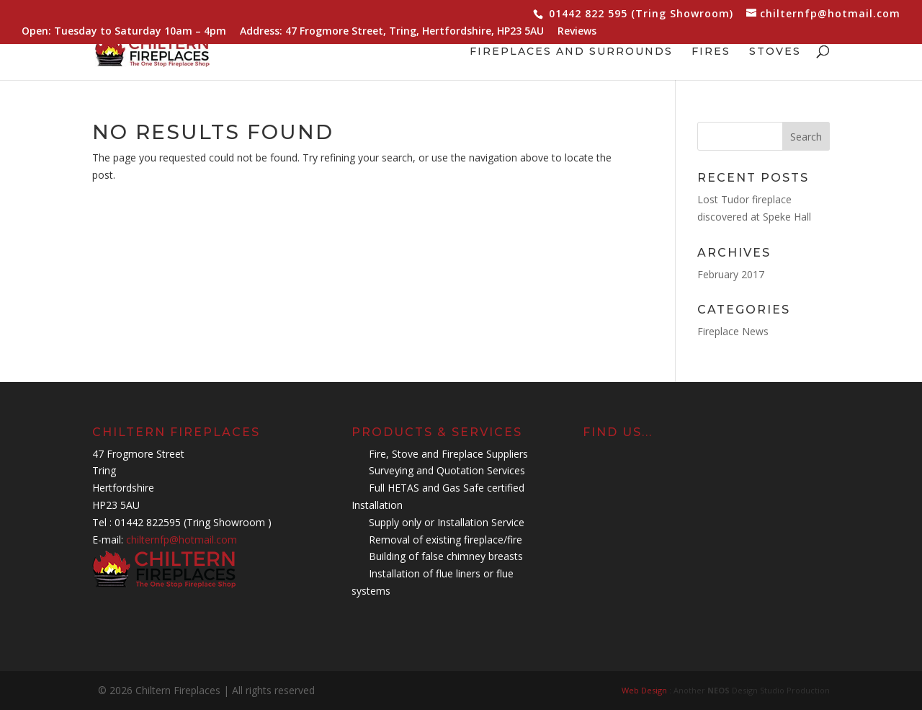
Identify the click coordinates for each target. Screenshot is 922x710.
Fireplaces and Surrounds (571, 52)
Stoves (775, 52)
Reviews (577, 31)
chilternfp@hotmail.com (181, 539)
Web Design (645, 690)
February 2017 (730, 274)
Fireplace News (733, 331)
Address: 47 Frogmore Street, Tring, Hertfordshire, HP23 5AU (392, 31)
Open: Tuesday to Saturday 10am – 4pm (124, 31)
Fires (711, 52)
